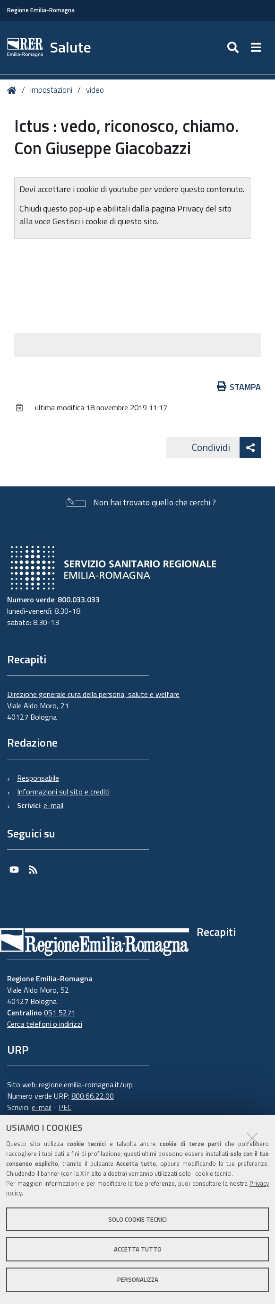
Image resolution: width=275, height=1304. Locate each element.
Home (13, 90)
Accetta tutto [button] (138, 1249)
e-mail (53, 805)
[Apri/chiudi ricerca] (234, 48)
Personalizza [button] (137, 1279)
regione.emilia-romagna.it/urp (86, 1084)
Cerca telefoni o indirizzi (44, 1024)
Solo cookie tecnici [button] (137, 1219)
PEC (65, 1107)
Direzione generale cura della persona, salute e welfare (93, 694)
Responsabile (38, 778)
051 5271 (60, 1012)
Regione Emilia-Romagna (41, 10)
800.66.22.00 (92, 1095)
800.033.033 (79, 599)
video (95, 90)
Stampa (239, 386)
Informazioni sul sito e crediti (63, 791)
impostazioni (51, 90)
